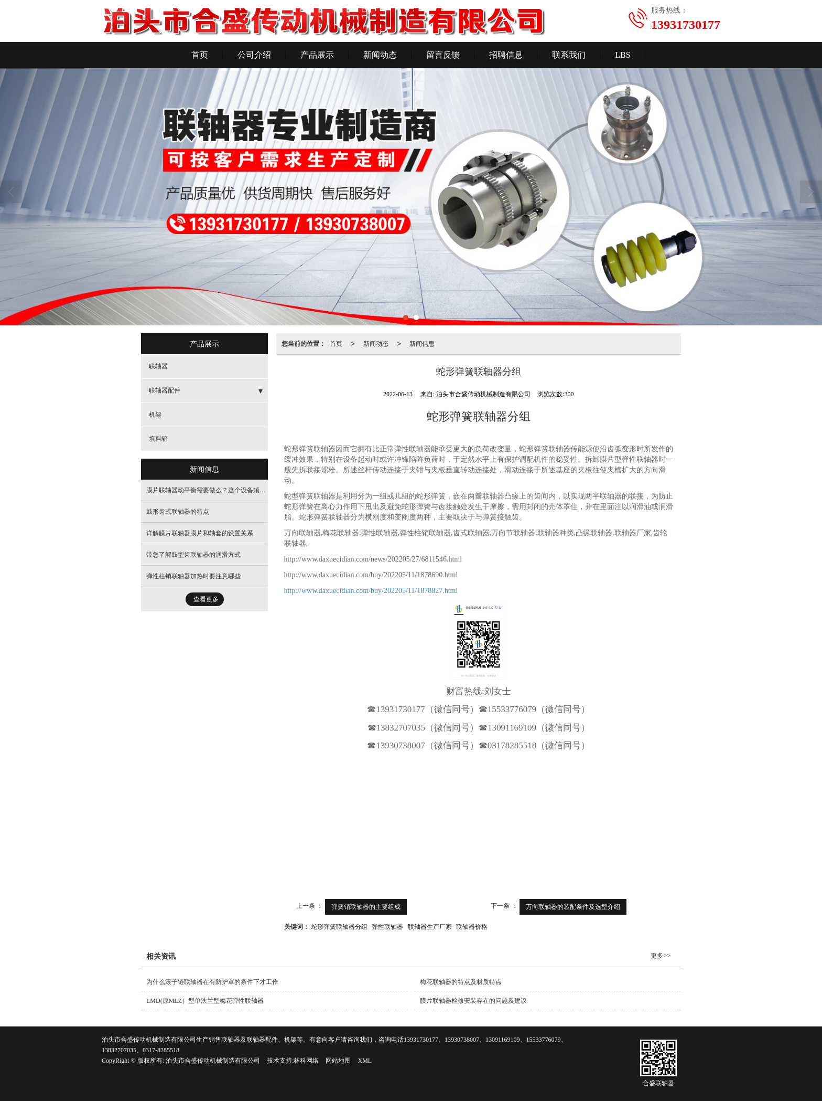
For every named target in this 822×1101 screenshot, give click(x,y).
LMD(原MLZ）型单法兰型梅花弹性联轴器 (205, 1000)
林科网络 (306, 1060)
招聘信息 (506, 54)
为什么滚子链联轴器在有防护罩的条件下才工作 (212, 982)
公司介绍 (254, 54)
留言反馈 (443, 54)
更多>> (660, 955)
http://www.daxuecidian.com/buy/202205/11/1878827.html (371, 591)
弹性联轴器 (387, 926)
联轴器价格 (472, 926)
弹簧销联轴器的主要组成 (366, 907)
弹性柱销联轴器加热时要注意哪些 (193, 576)
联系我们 (569, 54)
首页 (199, 54)
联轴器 (158, 366)
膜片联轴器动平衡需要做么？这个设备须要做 (209, 490)
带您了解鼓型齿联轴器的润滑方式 (193, 554)
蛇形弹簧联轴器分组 (339, 926)
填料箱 (158, 438)
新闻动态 (380, 54)
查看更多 (206, 599)
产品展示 (317, 54)
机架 (155, 414)
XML (365, 1060)
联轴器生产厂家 (430, 926)
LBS (622, 54)
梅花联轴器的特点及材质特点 (461, 982)
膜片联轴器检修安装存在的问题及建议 (473, 1000)
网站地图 (338, 1060)
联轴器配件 (164, 390)
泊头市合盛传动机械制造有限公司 (213, 1060)
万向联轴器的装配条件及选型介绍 (573, 907)
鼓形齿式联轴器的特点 (177, 511)
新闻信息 (422, 343)
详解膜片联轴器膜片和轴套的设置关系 (199, 533)
